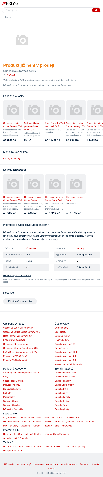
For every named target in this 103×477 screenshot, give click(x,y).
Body (5, 377)
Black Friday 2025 (63, 426)
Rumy (80, 421)
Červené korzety (62, 336)
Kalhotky (7, 393)
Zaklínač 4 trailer (33, 434)
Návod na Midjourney (75, 446)
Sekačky (14, 426)
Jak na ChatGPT (54, 446)
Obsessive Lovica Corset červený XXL (21, 332)
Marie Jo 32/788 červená (15, 360)
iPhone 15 (49, 417)
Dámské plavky (62, 409)
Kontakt (95, 464)
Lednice (48, 421)
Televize (26, 421)
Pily (5, 426)
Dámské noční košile (13, 409)
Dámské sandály (63, 381)
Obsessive (31, 248)
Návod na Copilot (34, 446)
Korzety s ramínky (11, 158)
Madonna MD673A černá (15, 356)
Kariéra (51, 469)
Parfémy (90, 421)
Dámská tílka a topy (64, 385)
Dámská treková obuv (65, 377)
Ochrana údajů (24, 464)
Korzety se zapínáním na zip (68, 364)
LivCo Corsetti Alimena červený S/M (20, 352)
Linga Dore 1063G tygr (14, 340)
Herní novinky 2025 (12, 434)
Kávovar (37, 421)
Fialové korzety (62, 340)
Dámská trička (61, 389)
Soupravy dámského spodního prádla (21, 373)
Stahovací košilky (11, 405)
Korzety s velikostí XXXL (66, 352)
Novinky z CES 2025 (13, 446)
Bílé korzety (60, 332)
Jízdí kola (25, 426)
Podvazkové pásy (11, 385)
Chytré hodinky (10, 417)
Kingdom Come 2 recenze (56, 434)
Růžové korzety (62, 348)
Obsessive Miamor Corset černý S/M (20, 348)
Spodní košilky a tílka (13, 381)
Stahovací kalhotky (12, 389)
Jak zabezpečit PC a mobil (16, 438)
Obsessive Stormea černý (15, 344)
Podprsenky (9, 397)
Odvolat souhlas (69, 464)
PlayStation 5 (73, 417)
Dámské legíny (62, 401)
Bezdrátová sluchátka (31, 417)
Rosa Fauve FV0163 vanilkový (17, 336)
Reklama (84, 464)
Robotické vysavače (64, 421)
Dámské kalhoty (62, 397)
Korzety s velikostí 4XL (65, 356)
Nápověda (9, 464)
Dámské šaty (61, 405)
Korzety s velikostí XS (65, 344)
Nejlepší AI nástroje (12, 450)
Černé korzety (61, 328)
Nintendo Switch (11, 421)
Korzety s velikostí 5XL (65, 360)
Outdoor (37, 426)
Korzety (8, 17)
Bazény (48, 426)
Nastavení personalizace (46, 464)
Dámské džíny (61, 393)
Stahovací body (10, 401)
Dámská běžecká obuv (65, 373)
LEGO (60, 417)
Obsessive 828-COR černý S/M (18, 328)
